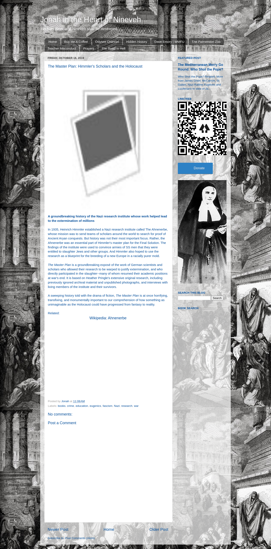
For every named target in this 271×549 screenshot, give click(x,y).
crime (70, 405)
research (127, 405)
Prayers (88, 48)
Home (52, 41)
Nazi (117, 405)
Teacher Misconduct (62, 48)
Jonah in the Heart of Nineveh (90, 19)
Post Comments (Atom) (80, 538)
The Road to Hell (114, 48)
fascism (107, 405)
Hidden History (136, 41)
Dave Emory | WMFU (169, 41)
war (136, 405)
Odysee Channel (107, 41)
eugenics (95, 405)
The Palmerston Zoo (206, 41)
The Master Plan (59, 265)
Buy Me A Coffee (76, 41)
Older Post (158, 529)
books (61, 405)
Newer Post (58, 529)
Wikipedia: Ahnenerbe (107, 318)
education (82, 405)
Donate (199, 168)
